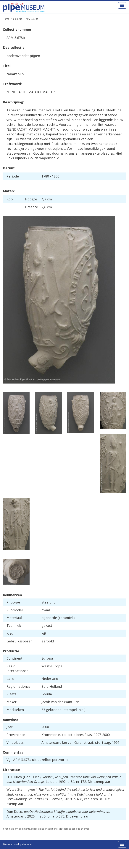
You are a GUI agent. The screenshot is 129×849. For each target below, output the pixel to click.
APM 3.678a (22, 759)
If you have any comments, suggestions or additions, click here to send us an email (46, 828)
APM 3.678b (32, 18)
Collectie (17, 18)
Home (6, 18)
